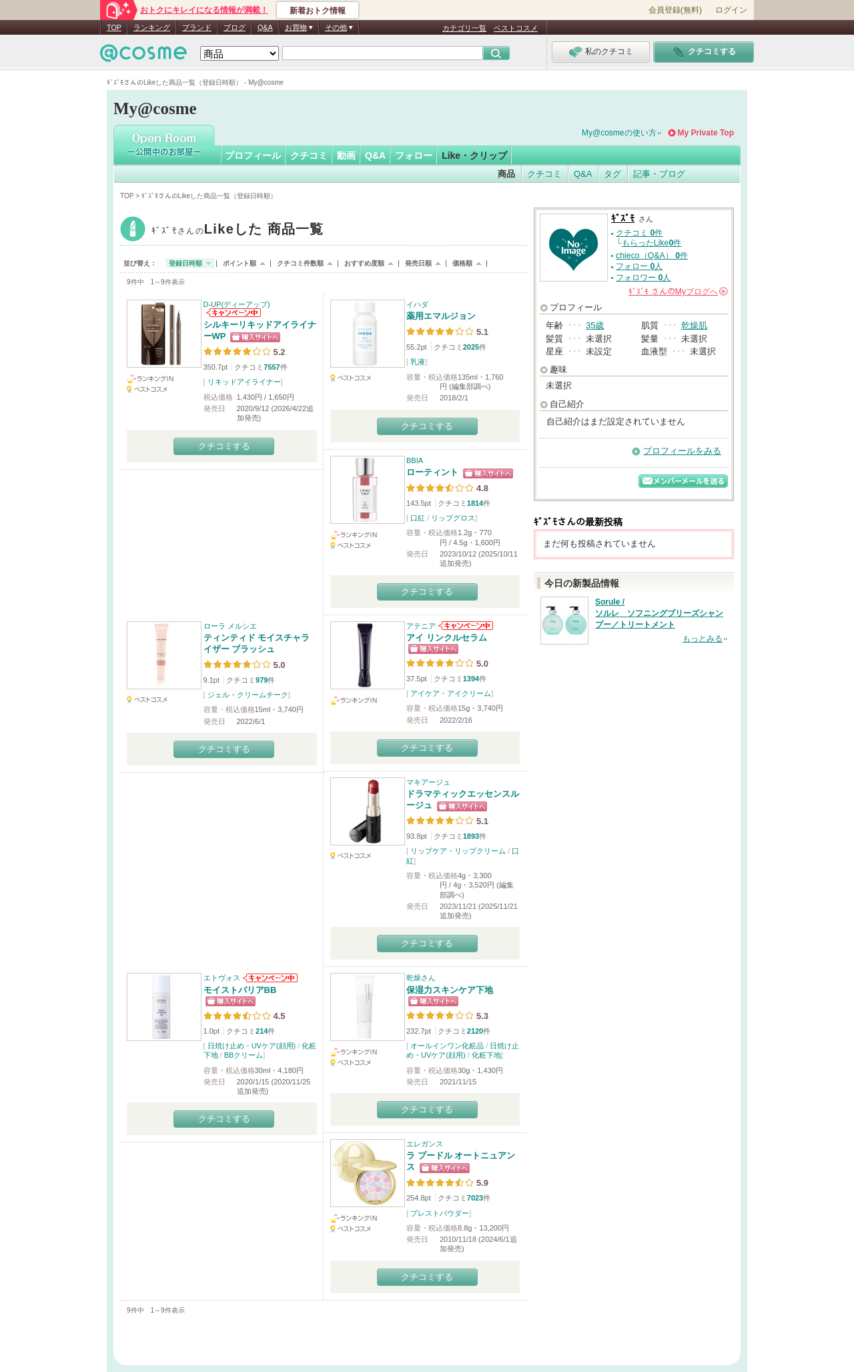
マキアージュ (428, 782)
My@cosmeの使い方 (619, 132)
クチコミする (224, 446)
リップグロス (453, 518)
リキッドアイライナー (244, 382)
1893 (471, 836)
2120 (475, 1031)
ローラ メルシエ (230, 626)
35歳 (595, 325)
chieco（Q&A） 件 (652, 255)
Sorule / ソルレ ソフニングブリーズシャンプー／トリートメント (659, 613)
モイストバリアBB (240, 990)
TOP (114, 27)
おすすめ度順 (364, 263)
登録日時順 (185, 263)
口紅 (417, 518)
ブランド (196, 27)
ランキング (151, 27)
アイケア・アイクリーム (450, 693)
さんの (678, 291)
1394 (471, 679)
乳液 (417, 362)
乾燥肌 (694, 325)
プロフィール (253, 155)
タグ (612, 174)
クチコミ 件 (639, 233)
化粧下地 (486, 1055)
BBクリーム (244, 1055)
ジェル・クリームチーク (247, 695)
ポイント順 (239, 263)
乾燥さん (421, 978)
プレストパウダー (439, 1213)
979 (262, 680)
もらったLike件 (652, 243)
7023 (475, 1198)
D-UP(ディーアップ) (236, 304)
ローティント (432, 472)
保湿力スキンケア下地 (449, 990)
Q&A (265, 27)
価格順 (462, 263)
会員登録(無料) (675, 10)
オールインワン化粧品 (447, 1046)
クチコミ (309, 155)
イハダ (417, 304)
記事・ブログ (659, 174)
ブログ (235, 27)
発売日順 (418, 263)
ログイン (731, 10)
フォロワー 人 (643, 277)
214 (262, 1031)
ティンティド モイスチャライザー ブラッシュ (256, 643)
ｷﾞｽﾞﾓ (237, 231)
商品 (506, 174)
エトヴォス (221, 978)
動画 (346, 155)
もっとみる (703, 638)
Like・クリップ (474, 155)
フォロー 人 (639, 266)
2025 (471, 347)
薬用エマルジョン (441, 316)
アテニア (421, 626)
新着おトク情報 (318, 10)
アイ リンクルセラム (446, 638)
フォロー (413, 155)
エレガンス (424, 1144)
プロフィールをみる (682, 451)
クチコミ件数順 (300, 263)
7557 (272, 367)
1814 (475, 503)
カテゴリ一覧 (464, 28)
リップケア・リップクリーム (458, 851)
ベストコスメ (516, 28)
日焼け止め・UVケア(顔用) (251, 1046)
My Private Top (706, 132)
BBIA (414, 460)
